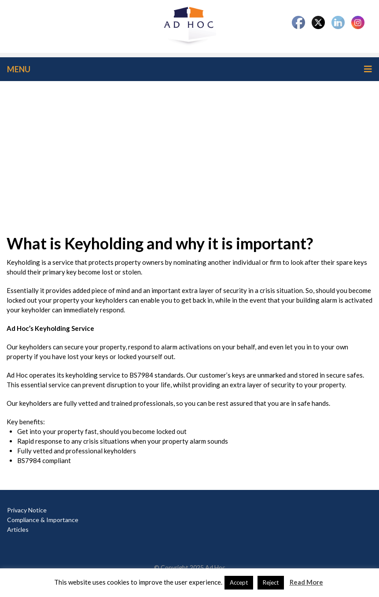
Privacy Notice (27, 510)
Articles (18, 529)
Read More (306, 582)
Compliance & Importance (42, 519)
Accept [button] (239, 582)
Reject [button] (271, 582)
